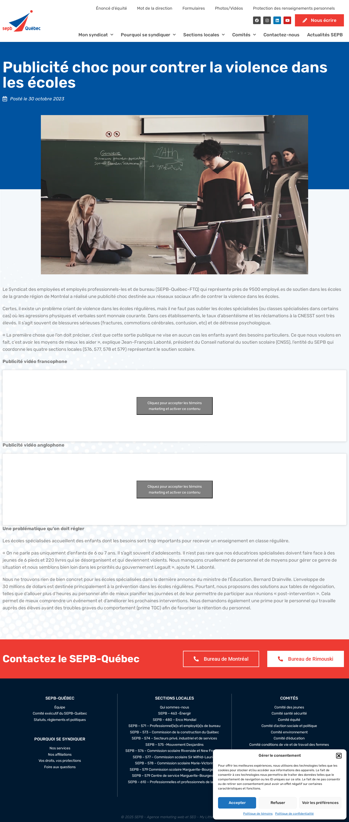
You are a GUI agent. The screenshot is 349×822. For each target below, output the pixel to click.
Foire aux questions (60, 767)
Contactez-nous (281, 35)
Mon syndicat (95, 35)
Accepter (237, 802)
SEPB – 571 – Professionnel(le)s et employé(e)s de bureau (174, 726)
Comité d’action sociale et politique (289, 726)
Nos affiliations (60, 755)
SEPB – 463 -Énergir (174, 714)
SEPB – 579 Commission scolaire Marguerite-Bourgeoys (174, 770)
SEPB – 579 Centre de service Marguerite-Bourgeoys (174, 776)
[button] (338, 755)
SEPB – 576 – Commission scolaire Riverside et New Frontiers (174, 751)
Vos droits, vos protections (60, 761)
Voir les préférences (320, 802)
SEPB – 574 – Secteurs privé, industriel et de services (174, 738)
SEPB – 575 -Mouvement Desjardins (174, 745)
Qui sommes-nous (174, 707)
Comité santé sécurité (289, 714)
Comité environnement (289, 732)
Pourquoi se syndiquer (148, 35)
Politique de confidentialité (294, 813)
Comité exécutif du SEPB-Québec (60, 714)
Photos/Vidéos (229, 8)
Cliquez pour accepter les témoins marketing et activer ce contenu (174, 406)
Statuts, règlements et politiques (60, 720)
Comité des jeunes (289, 707)
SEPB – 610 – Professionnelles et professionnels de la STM (174, 782)
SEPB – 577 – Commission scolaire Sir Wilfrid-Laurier (174, 757)
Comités (244, 35)
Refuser (278, 802)
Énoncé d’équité (111, 8)
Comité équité (289, 720)
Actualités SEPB (325, 35)
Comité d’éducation (289, 738)
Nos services (59, 748)
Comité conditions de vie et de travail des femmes (289, 745)
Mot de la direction (154, 8)
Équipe (59, 707)
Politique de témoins (258, 813)
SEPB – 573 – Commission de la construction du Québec (174, 732)
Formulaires (193, 8)
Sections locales (204, 35)
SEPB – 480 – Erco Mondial (174, 720)
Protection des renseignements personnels (294, 8)
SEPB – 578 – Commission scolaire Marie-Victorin (174, 763)
